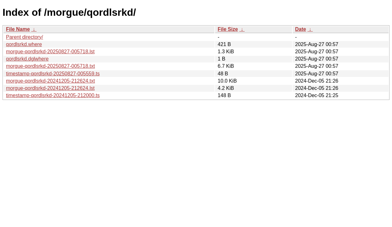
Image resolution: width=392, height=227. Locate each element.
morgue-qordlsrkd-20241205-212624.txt (50, 81)
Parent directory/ (24, 37)
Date (300, 29)
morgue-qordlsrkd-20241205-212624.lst (50, 88)
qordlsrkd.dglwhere (27, 58)
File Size (228, 29)
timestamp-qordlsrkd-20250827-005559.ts (53, 73)
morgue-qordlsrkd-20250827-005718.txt (50, 66)
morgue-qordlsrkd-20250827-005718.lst (50, 51)
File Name (18, 29)
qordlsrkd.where (24, 44)
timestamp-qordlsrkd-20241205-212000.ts (53, 95)
